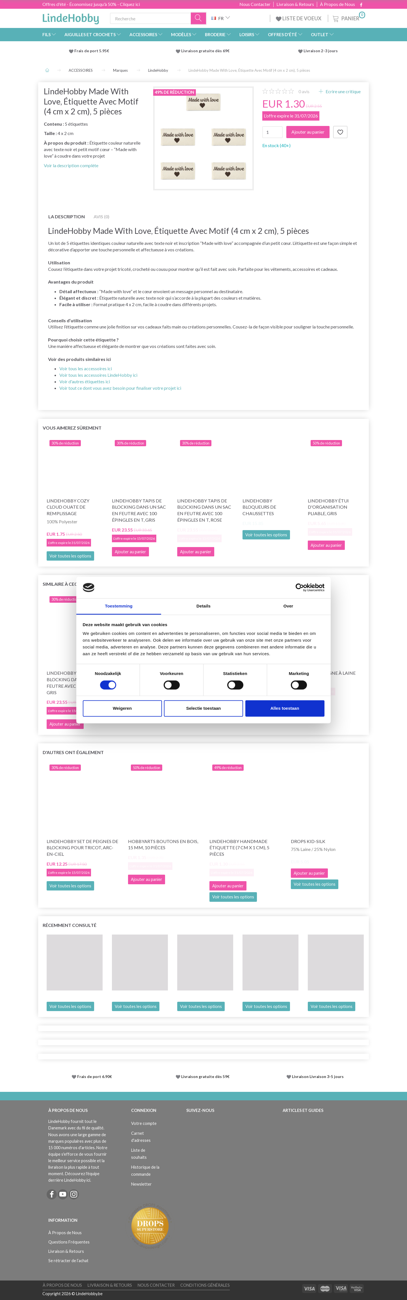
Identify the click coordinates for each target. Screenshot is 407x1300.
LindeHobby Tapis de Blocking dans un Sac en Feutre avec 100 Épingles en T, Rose (204, 510)
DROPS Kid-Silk (308, 841)
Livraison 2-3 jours (321, 51)
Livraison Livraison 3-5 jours (318, 1076)
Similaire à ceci (61, 584)
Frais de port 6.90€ (94, 1076)
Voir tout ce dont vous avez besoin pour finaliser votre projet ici (120, 388)
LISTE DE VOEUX (299, 18)
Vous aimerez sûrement (72, 427)
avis (303, 91)
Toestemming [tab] (119, 606)
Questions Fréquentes (69, 1242)
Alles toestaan (284, 708)
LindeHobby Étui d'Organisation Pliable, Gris (328, 507)
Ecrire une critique (343, 91)
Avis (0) (101, 216)
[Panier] (348, 17)
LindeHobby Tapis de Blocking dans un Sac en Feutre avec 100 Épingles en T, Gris (139, 510)
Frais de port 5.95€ (91, 51)
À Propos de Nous (337, 4)
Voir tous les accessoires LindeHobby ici (98, 375)
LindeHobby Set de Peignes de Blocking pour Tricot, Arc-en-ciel (82, 848)
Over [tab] (288, 606)
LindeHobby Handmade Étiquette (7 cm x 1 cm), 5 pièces (239, 848)
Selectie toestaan (203, 708)
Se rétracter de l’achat (68, 1260)
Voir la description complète (71, 165)
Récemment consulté (69, 925)
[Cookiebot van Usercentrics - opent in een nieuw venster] (299, 587)
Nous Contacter (254, 4)
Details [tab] (203, 606)
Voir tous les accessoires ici (85, 368)
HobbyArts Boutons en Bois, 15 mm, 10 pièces (163, 844)
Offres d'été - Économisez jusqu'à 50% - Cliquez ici (91, 4)
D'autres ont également (73, 752)
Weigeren (122, 708)
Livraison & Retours (295, 4)
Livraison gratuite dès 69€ (206, 51)
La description (66, 216)
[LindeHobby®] (70, 17)
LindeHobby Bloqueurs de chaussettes (259, 507)
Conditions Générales (205, 1285)
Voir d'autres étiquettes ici (84, 381)
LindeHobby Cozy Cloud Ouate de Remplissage (68, 507)
